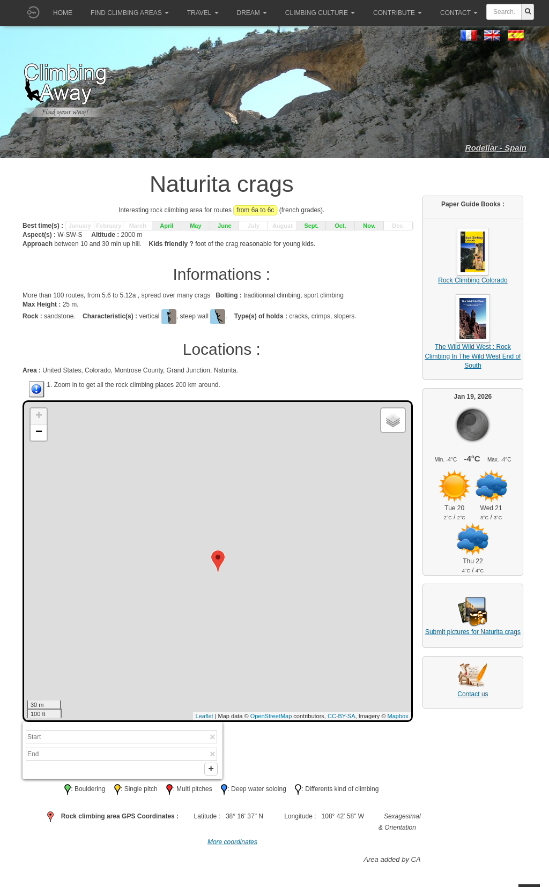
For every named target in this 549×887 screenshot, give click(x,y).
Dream (252, 13)
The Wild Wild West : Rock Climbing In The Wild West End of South (473, 356)
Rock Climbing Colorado (472, 280)
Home (62, 13)
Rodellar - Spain (495, 147)
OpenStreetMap (271, 716)
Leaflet (204, 716)
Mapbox (398, 716)
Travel (203, 13)
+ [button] (38, 416)
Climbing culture (320, 13)
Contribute (397, 13)
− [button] (38, 432)
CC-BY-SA (341, 716)
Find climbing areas (130, 13)
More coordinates (232, 844)
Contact (459, 13)
